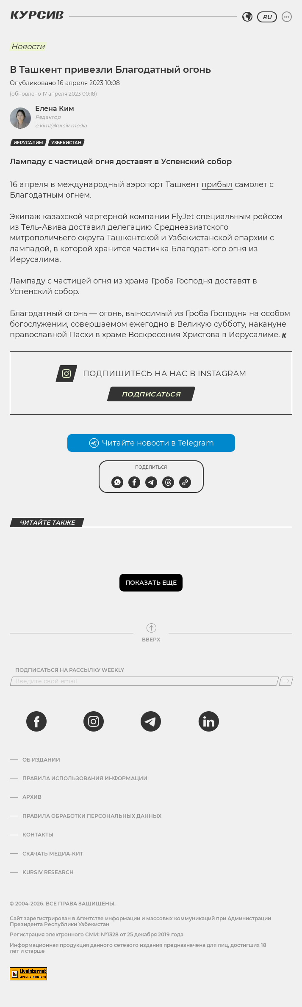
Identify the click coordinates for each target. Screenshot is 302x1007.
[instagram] (93, 721)
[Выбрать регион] (247, 16)
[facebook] (36, 721)
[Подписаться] (286, 681)
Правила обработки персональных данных (91, 816)
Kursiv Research (48, 872)
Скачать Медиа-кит (52, 854)
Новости (27, 46)
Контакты (37, 835)
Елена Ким (54, 109)
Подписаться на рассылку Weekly (69, 670)
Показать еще (151, 582)
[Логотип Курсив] (37, 15)
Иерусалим (28, 143)
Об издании (41, 760)
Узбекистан (66, 143)
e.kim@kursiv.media (61, 125)
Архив (32, 797)
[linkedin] (208, 721)
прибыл (217, 184)
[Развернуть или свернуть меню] (286, 16)
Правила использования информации (84, 778)
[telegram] (151, 721)
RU (267, 17)
